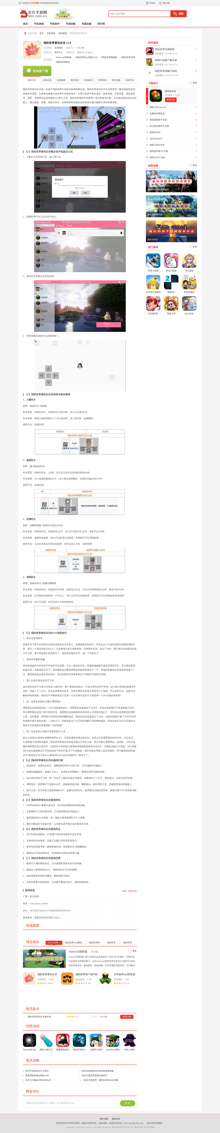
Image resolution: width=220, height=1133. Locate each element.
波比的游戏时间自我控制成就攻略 (98, 1071)
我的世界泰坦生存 (47, 974)
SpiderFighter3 (156, 138)
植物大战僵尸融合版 (166, 60)
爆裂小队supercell (158, 107)
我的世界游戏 (113, 942)
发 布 (127, 1103)
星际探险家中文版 (158, 120)
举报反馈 (132, 891)
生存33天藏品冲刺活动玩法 (38, 1080)
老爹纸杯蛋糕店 (157, 113)
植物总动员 (155, 132)
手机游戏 (39, 24)
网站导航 (166, 3)
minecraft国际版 (54, 942)
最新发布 (116, 1119)
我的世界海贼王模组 (166, 71)
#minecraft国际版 (64, 57)
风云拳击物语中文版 (159, 126)
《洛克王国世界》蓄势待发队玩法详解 (100, 1080)
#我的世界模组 (63, 62)
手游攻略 (70, 24)
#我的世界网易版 (109, 57)
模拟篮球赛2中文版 (159, 151)
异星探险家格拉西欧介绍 (37, 1075)
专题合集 (86, 24)
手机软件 (55, 24)
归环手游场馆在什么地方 (37, 1071)
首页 (25, 24)
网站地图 (104, 1119)
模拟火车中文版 (157, 157)
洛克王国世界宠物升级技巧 (94, 1075)
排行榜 (101, 24)
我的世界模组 (129, 942)
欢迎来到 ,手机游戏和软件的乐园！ (41, 3)
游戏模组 (62, 33)
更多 (134, 951)
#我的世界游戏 (128, 57)
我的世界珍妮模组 (165, 49)
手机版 (152, 3)
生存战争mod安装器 (124, 974)
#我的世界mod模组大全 (86, 57)
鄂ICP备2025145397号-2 (123, 1127)
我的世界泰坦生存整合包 (39, 1017)
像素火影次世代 (157, 145)
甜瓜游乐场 (170, 91)
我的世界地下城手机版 (87, 974)
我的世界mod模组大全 (75, 942)
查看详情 (127, 1017)
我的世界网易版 (96, 942)
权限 (124, 891)
